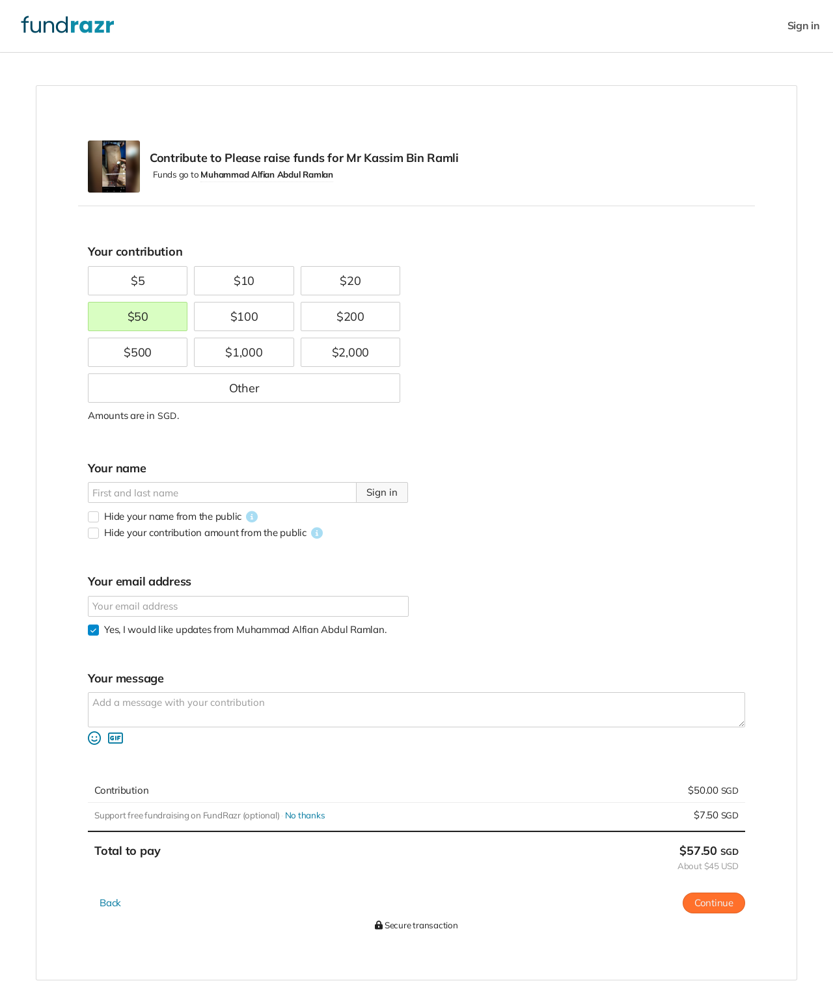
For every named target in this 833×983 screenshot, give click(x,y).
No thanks (305, 815)
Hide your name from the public (172, 516)
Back (110, 902)
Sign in (803, 26)
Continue (713, 902)
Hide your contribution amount (205, 532)
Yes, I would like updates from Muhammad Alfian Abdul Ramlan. (245, 629)
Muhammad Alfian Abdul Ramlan (266, 174)
